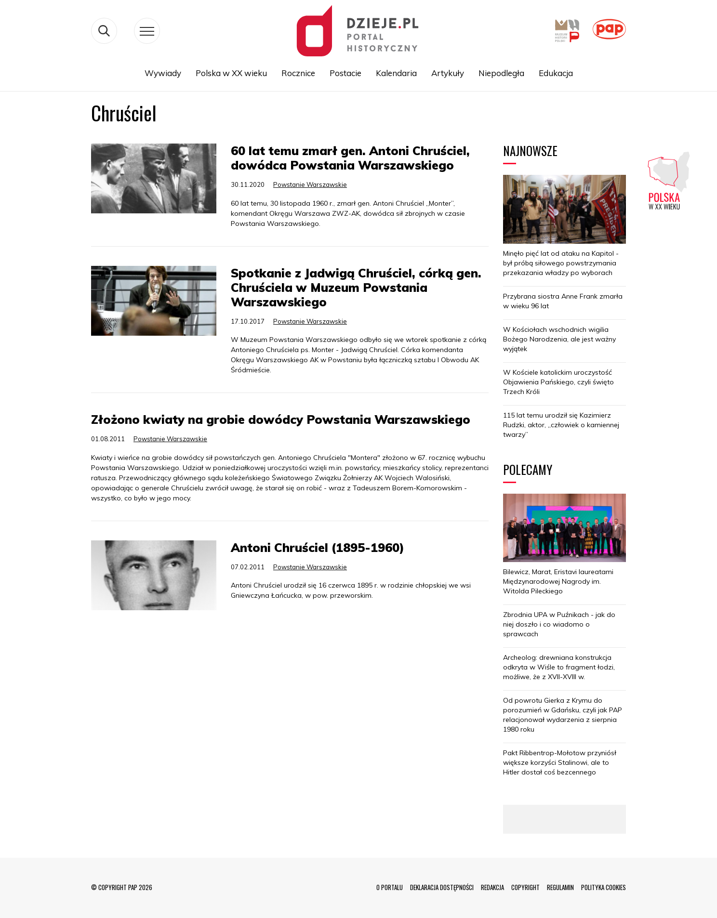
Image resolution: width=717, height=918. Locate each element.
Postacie (345, 73)
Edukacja (556, 73)
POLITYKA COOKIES (603, 887)
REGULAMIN (560, 887)
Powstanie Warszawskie (310, 184)
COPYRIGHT (525, 887)
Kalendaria (396, 73)
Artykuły (447, 73)
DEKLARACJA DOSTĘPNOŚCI (442, 887)
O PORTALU (389, 887)
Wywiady (163, 73)
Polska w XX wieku (231, 73)
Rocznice (298, 73)
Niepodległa (501, 73)
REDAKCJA (492, 887)
